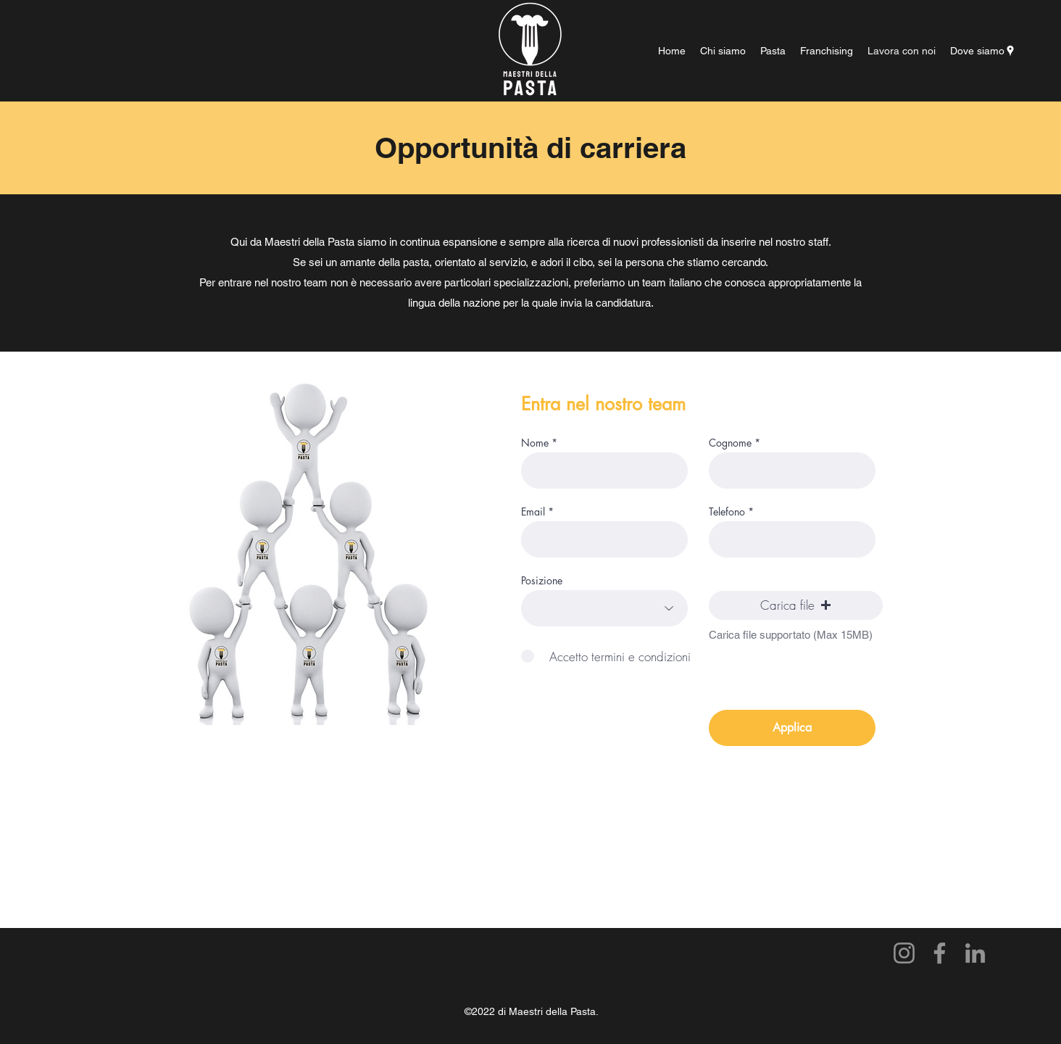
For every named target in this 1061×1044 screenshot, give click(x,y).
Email (533, 512)
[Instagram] (904, 953)
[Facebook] (939, 953)
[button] (796, 605)
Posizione (541, 581)
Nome (535, 443)
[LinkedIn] (975, 953)
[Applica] (792, 728)
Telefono (727, 512)
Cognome (730, 443)
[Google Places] (1010, 51)
